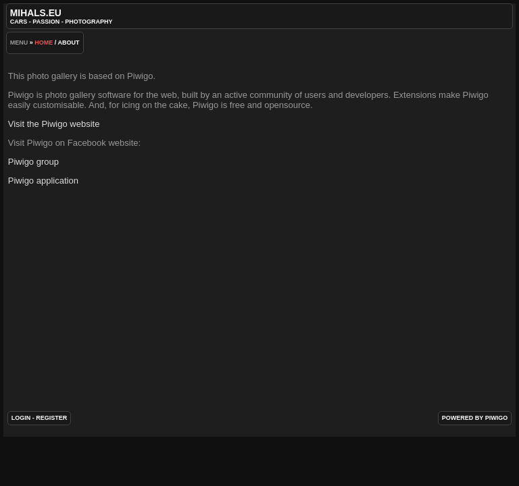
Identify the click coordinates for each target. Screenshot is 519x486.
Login (21, 417)
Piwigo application (43, 181)
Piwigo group (33, 162)
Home (43, 42)
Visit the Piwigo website (54, 124)
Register (51, 417)
